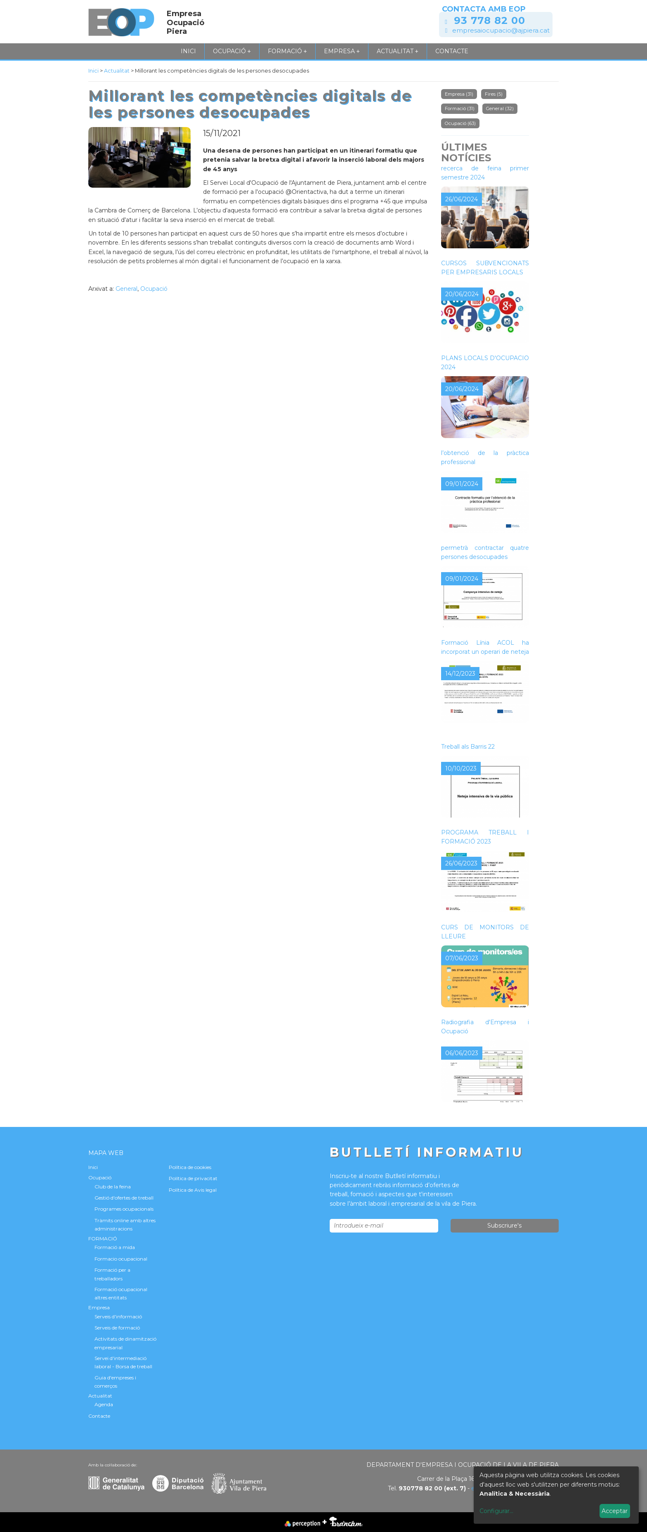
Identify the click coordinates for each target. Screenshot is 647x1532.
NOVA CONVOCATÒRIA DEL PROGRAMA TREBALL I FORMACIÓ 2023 (485, 832)
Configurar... (496, 1511)
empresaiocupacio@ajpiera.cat (501, 30)
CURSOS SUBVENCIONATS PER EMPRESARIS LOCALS (485, 267)
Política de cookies (190, 1167)
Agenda (103, 1404)
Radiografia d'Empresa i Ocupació (485, 1026)
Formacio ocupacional (120, 1259)
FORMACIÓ (287, 51)
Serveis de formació (117, 1328)
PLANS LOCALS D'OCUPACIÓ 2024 (485, 362)
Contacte (451, 51)
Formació (460, 108)
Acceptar (615, 1511)
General (126, 288)
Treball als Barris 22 (468, 746)
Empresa (342, 51)
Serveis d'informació (118, 1316)
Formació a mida (114, 1247)
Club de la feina (112, 1186)
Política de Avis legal (193, 1190)
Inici (188, 51)
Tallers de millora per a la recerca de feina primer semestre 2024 (485, 168)
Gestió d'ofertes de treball (123, 1198)
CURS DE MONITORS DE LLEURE (485, 932)
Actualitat (397, 51)
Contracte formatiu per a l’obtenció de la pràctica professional (485, 453)
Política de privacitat (193, 1178)
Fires (494, 94)
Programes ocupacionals (123, 1209)
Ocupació (232, 51)
